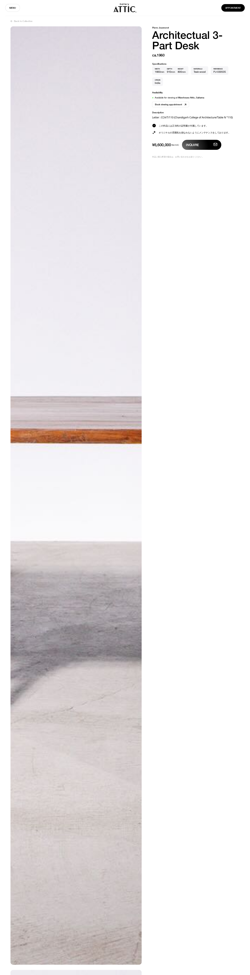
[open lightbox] (76, 495)
